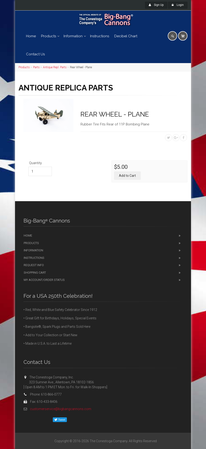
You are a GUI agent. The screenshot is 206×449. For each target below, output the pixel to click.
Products (48, 36)
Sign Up (156, 5)
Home (31, 36)
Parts (36, 67)
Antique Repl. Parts (55, 67)
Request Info (34, 265)
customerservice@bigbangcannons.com (60, 409)
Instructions (99, 36)
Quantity (35, 163)
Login (178, 5)
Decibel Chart (125, 36)
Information (73, 36)
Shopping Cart (35, 272)
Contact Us (35, 54)
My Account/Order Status (44, 280)
